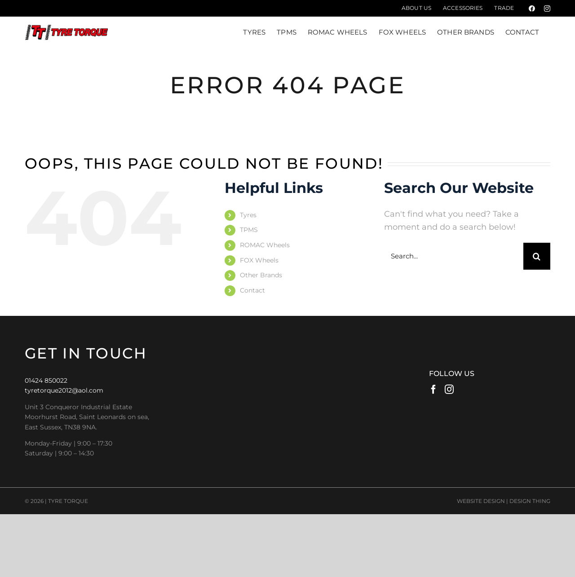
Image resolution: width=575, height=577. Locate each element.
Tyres (248, 215)
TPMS (249, 230)
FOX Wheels (259, 260)
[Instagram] (449, 389)
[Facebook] (433, 389)
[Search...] (453, 256)
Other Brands (261, 275)
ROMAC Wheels (265, 245)
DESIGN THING (529, 501)
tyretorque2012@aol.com (64, 390)
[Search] (536, 256)
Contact (252, 290)
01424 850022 (46, 380)
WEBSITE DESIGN (481, 501)
